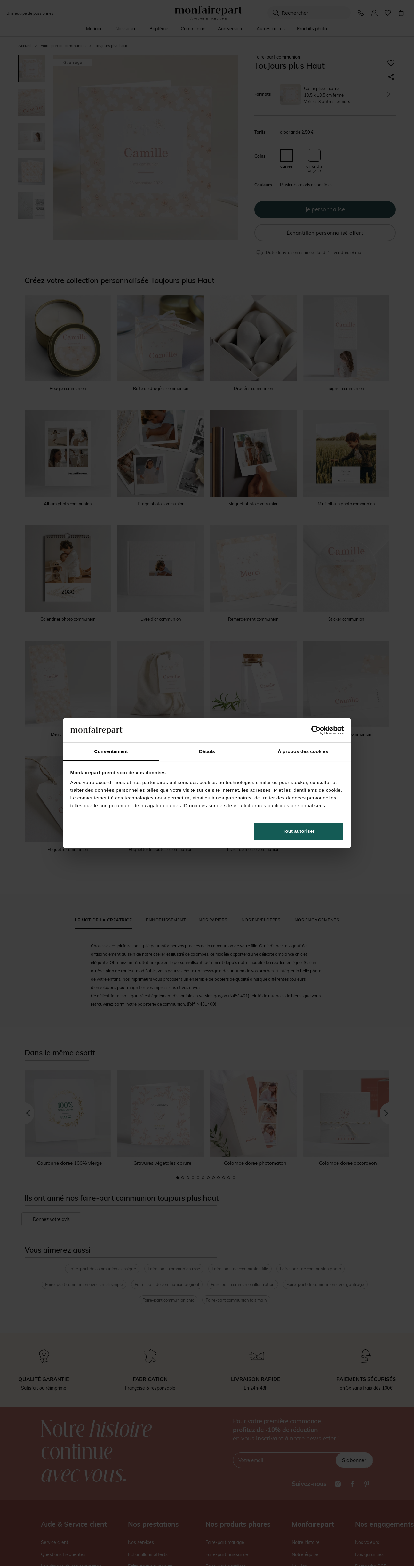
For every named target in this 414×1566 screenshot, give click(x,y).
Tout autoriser (299, 831)
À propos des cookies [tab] (303, 751)
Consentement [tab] (111, 751)
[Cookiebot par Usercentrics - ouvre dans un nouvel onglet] (316, 730)
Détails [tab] (207, 751)
